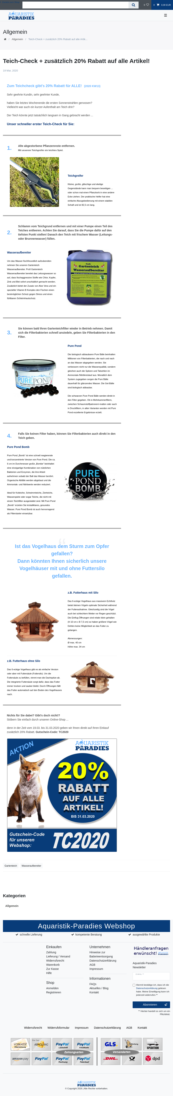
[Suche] (134, 5)
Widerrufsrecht (55, 960)
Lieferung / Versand (58, 956)
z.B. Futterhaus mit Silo (83, 592)
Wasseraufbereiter (19, 252)
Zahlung (51, 952)
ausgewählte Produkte (146, 934)
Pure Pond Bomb (18, 447)
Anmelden (52, 988)
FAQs (93, 984)
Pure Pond (74, 345)
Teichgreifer (75, 175)
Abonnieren (155, 1005)
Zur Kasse (52, 968)
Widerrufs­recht (33, 1027)
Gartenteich (11, 865)
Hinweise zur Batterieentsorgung (101, 954)
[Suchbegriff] (75, 5)
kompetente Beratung (88, 934)
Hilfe (49, 973)
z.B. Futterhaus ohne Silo (23, 660)
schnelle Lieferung (31, 934)
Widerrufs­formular (58, 1027)
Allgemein (17, 39)
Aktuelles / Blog (99, 988)
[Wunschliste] (146, 5)
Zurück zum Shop (9, 2)
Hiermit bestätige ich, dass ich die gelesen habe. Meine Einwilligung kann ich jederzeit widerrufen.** (152, 990)
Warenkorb (53, 964)
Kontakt (94, 992)
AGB (92, 964)
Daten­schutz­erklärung (107, 1027)
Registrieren (53, 992)
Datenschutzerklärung (103, 960)
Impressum (96, 968)
